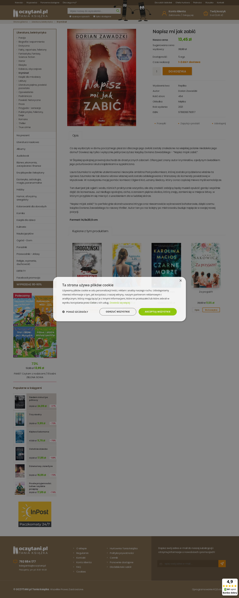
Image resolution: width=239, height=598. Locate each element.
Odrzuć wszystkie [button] (118, 311)
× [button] (180, 280)
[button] (75, 311)
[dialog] (119, 299)
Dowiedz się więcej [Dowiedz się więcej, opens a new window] (120, 302)
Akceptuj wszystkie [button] (157, 311)
